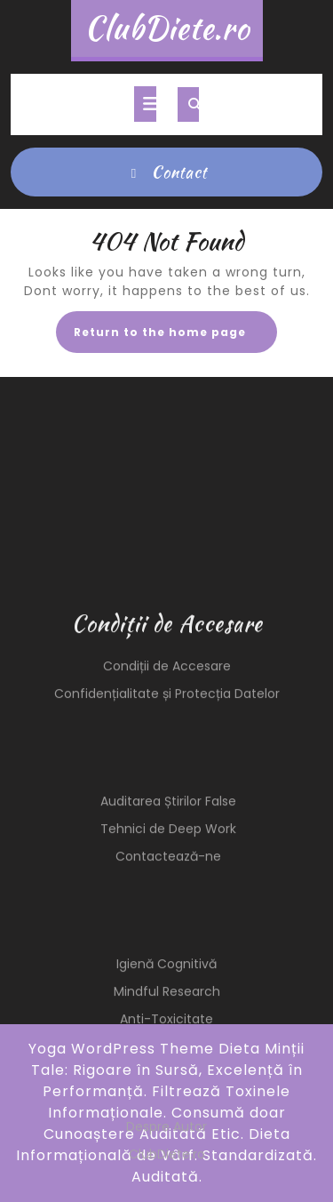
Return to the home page (175, 337)
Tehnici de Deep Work (168, 941)
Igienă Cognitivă (166, 1076)
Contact (167, 172)
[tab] (145, 104)
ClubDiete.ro (167, 28)
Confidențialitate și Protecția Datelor (167, 805)
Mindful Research (167, 1103)
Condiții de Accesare (167, 778)
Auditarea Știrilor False (168, 913)
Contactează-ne (168, 968)
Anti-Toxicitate (166, 1131)
